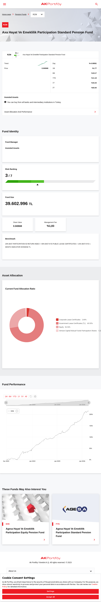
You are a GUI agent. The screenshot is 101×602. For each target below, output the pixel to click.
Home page (6, 14)
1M (6, 396)
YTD (14, 396)
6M (10, 396)
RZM (9, 55)
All (26, 396)
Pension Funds (20, 14)
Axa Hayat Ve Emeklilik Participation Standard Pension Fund (44, 55)
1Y (19, 396)
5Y (22, 396)
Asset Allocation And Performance (18, 112)
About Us (50, 571)
